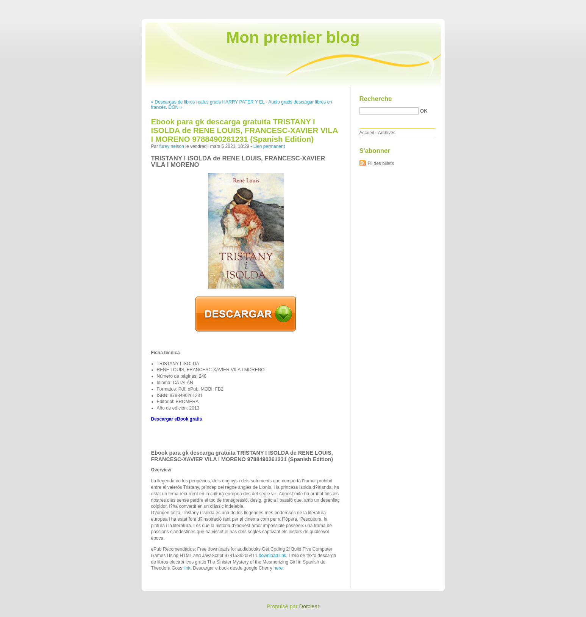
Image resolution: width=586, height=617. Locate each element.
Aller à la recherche (563, 5)
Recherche (375, 98)
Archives (386, 132)
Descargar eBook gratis (176, 419)
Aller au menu (527, 5)
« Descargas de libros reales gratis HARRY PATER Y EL (208, 102)
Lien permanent (269, 146)
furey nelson (171, 146)
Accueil (366, 132)
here (278, 568)
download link (272, 555)
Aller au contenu (493, 5)
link (187, 568)
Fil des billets (381, 163)
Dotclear (309, 606)
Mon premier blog (292, 37)
